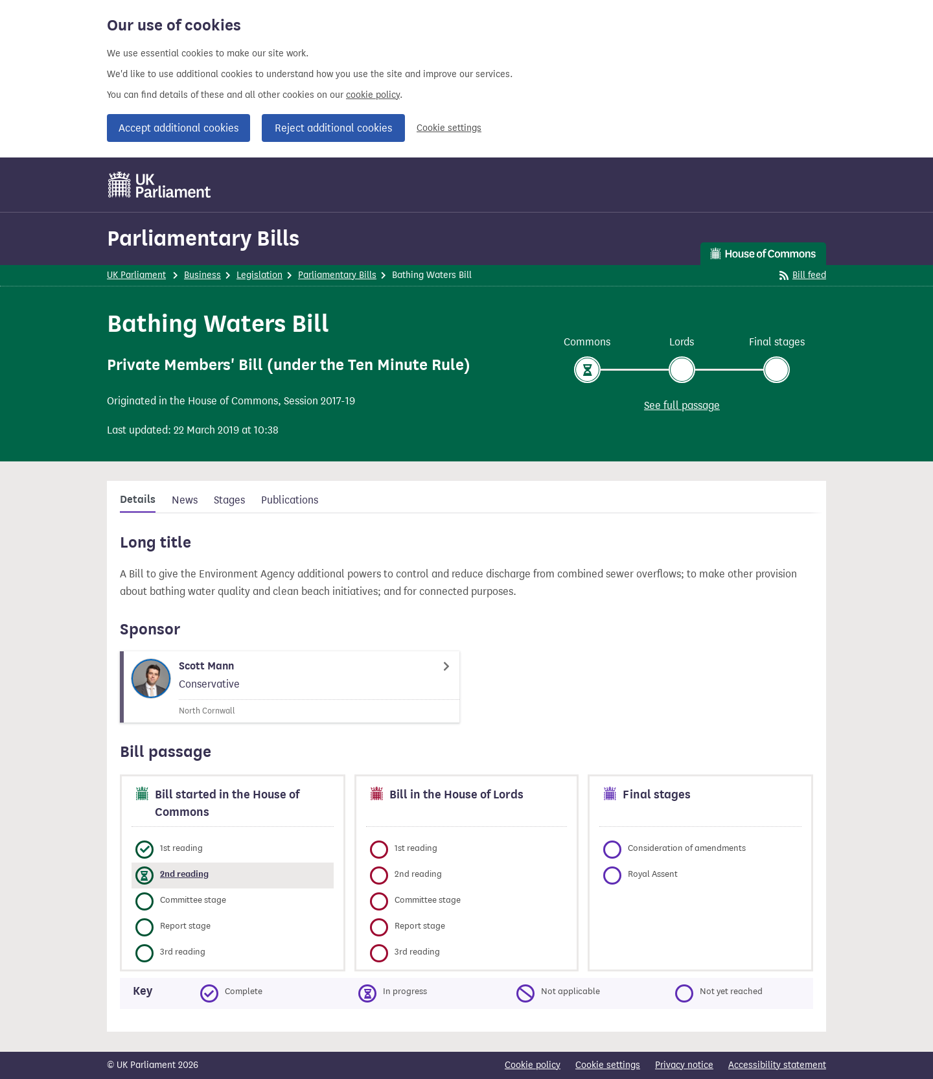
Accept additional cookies (178, 128)
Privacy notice (684, 1065)
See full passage (682, 405)
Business (202, 275)
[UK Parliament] (160, 184)
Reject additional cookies (333, 128)
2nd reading (184, 873)
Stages (229, 500)
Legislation (259, 275)
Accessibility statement (777, 1065)
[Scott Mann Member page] (289, 687)
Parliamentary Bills (203, 238)
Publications (289, 500)
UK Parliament (136, 275)
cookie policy (373, 94)
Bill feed (802, 275)
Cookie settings (449, 127)
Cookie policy (532, 1065)
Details (138, 499)
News (185, 500)
